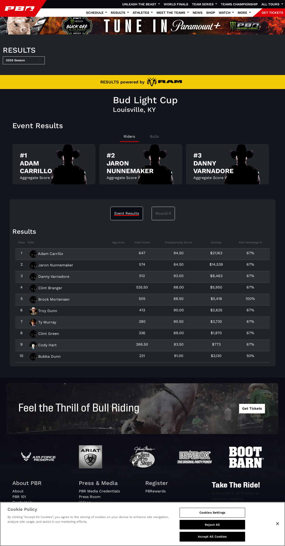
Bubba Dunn (45, 356)
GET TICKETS (272, 12)
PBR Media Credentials (99, 491)
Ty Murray (43, 322)
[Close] (277, 526)
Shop (210, 12)
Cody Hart (43, 345)
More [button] (243, 12)
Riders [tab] (129, 136)
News (197, 12)
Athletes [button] (141, 12)
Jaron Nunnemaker (51, 265)
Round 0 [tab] (163, 213)
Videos (85, 502)
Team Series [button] (203, 4)
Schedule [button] (95, 12)
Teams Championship (239, 4)
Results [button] (118, 12)
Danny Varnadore (49, 276)
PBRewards (155, 491)
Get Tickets (252, 408)
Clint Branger (46, 288)
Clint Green (44, 333)
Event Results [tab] (126, 213)
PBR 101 (19, 496)
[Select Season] (24, 60)
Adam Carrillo (46, 253)
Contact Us (22, 502)
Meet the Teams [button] (171, 12)
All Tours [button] (270, 4)
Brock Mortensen (50, 299)
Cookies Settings (212, 515)
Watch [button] (225, 12)
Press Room (90, 496)
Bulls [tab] (154, 136)
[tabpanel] (142, 166)
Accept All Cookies (212, 539)
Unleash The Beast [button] (139, 4)
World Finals (176, 4)
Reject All (212, 527)
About (18, 491)
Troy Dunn (43, 311)
